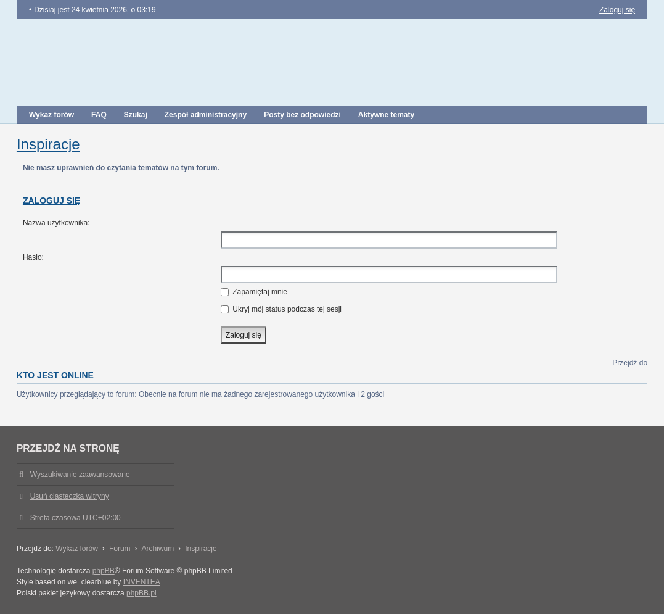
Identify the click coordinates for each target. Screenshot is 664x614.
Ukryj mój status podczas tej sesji (281, 309)
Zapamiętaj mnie (254, 292)
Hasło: (33, 257)
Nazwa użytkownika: (56, 222)
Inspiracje (48, 144)
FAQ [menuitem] (99, 114)
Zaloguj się (51, 200)
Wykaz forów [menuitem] (51, 114)
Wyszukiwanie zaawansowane (80, 474)
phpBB (103, 570)
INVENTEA (141, 582)
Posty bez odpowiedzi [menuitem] (302, 114)
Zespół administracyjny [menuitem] (206, 114)
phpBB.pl (141, 593)
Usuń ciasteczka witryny (69, 496)
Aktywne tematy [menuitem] (386, 114)
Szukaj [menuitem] (135, 114)
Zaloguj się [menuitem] (617, 10)
